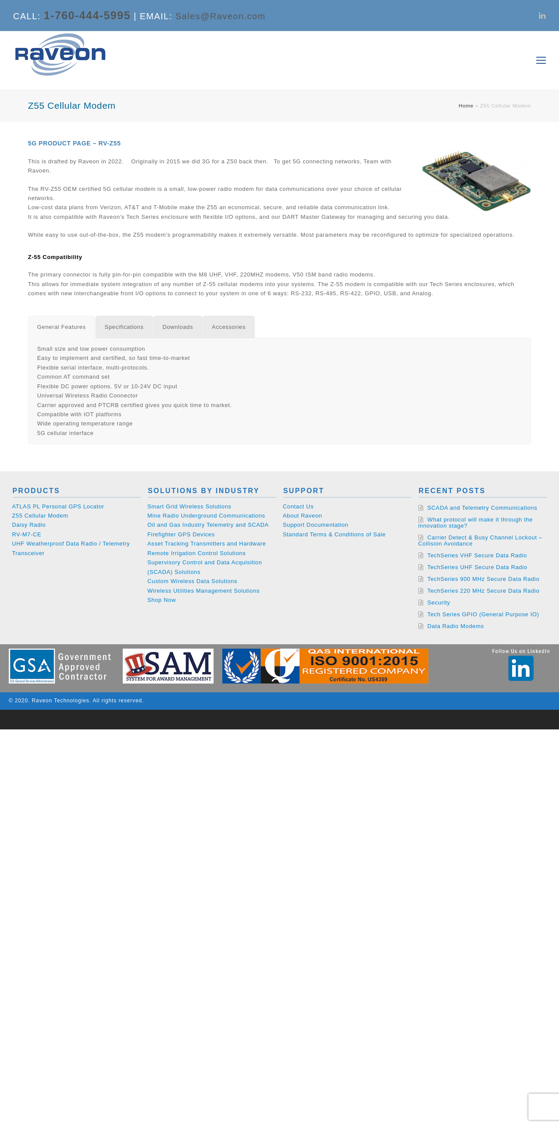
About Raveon (302, 515)
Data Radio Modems (456, 626)
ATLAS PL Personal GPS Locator (58, 506)
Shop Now (162, 600)
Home (466, 105)
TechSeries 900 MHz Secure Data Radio (484, 579)
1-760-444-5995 (87, 15)
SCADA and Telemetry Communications (483, 507)
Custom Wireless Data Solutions (193, 581)
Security (439, 602)
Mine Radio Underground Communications (207, 515)
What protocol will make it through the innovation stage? (475, 522)
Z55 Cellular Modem (40, 515)
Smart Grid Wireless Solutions (189, 506)
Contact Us (298, 506)
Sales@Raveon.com (221, 16)
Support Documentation (316, 525)
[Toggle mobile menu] (541, 60)
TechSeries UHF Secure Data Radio (478, 567)
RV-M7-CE (26, 534)
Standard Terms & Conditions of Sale (334, 534)
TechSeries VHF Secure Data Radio (477, 555)
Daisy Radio (29, 525)
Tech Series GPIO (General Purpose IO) (483, 614)
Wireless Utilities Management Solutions (204, 590)
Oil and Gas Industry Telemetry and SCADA (208, 525)
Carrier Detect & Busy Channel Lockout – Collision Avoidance (480, 540)
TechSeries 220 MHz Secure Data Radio (484, 590)
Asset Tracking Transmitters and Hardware (207, 543)
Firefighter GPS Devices (181, 534)
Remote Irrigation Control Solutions (197, 553)
